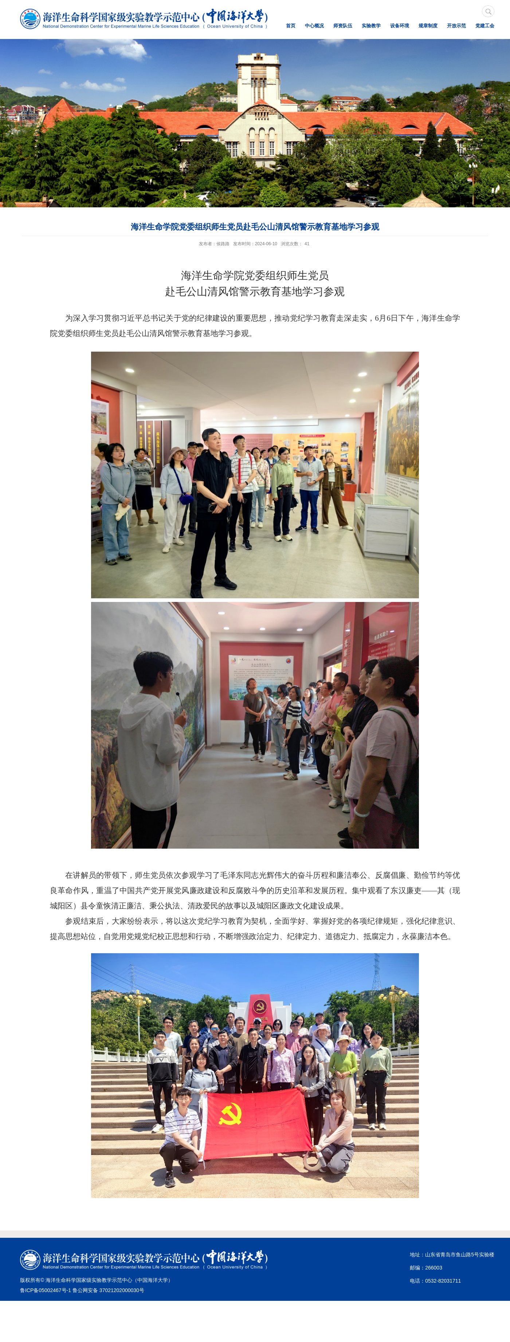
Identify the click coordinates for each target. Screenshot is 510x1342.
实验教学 (371, 25)
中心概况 (314, 25)
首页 (290, 25)
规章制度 (428, 25)
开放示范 (456, 25)
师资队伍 (342, 25)
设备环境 (399, 25)
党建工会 (484, 25)
